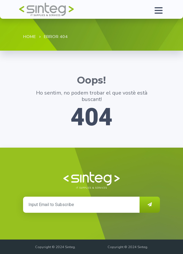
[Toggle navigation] (157, 9)
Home (29, 37)
